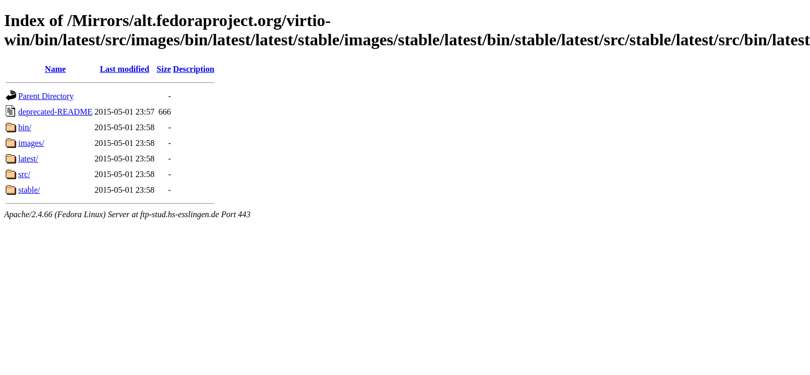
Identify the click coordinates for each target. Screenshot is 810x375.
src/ (24, 174)
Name (55, 69)
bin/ (24, 127)
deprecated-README (55, 111)
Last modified (124, 69)
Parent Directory (46, 96)
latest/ (28, 158)
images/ (31, 143)
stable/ (29, 189)
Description (193, 69)
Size (163, 69)
